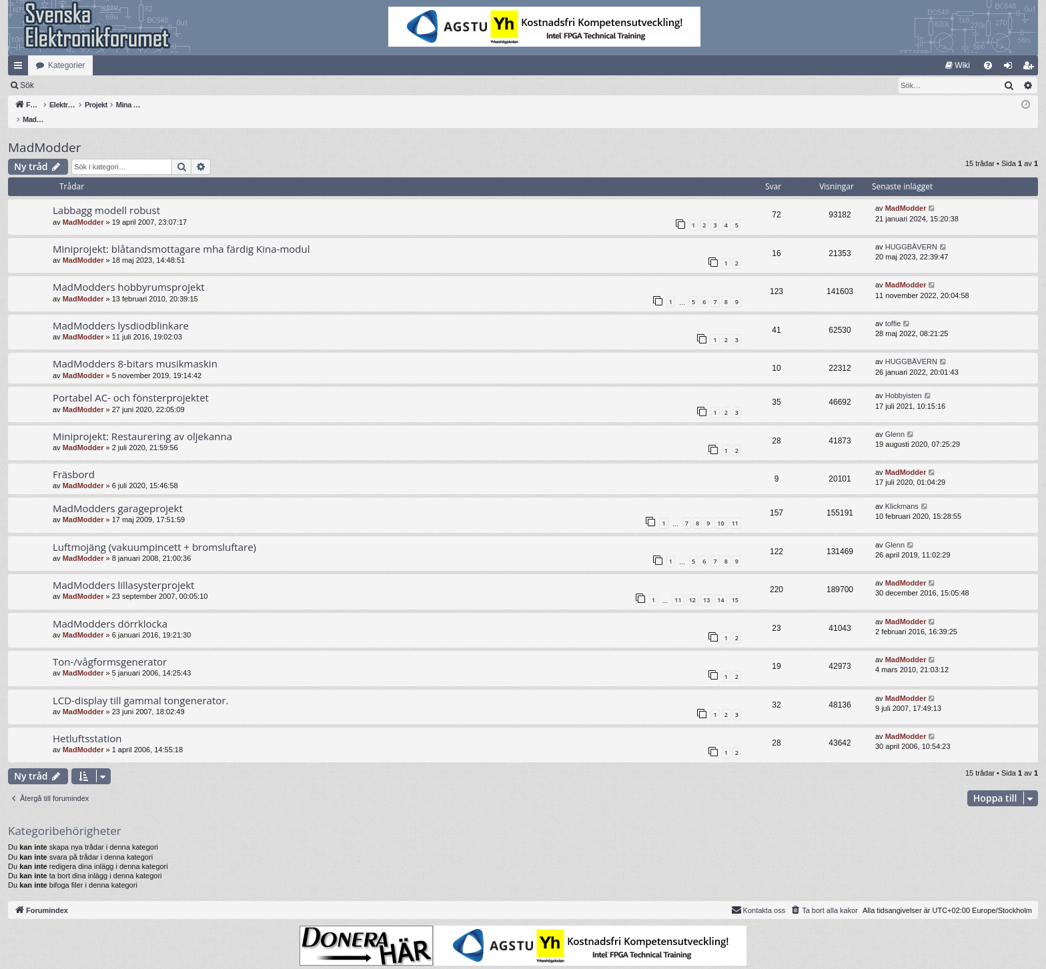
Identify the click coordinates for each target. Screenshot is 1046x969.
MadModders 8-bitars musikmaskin (135, 349)
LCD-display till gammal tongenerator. (140, 686)
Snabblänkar (20, 68)
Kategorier (66, 65)
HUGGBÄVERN (911, 233)
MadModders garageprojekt (118, 494)
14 (720, 586)
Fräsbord (74, 460)
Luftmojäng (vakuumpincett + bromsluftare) (154, 533)
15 (735, 586)
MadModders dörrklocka (110, 609)
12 (692, 586)
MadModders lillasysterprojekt (123, 571)
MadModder (44, 133)
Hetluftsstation (87, 724)
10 (720, 509)
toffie (893, 309)
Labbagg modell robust (106, 196)
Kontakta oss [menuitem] (758, 895)
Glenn (895, 420)
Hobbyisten (903, 381)
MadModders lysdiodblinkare (121, 311)
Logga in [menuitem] (1011, 68)
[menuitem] (957, 65)
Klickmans (902, 492)
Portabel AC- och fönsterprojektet (131, 383)
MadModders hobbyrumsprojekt (129, 272)
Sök (96, 85)
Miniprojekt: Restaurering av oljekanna (142, 422)
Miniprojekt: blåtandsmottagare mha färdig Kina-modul (181, 234)
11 (735, 509)
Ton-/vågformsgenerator (110, 647)
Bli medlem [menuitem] (1031, 68)
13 (706, 586)
